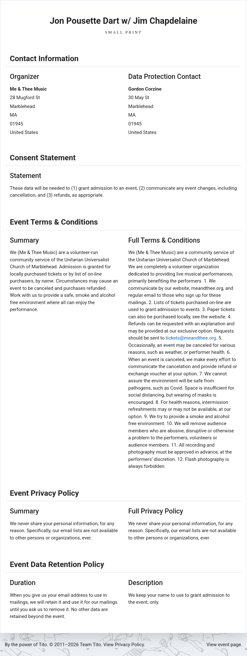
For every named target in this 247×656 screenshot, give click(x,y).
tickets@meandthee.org (191, 338)
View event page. (224, 644)
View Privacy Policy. (124, 644)
